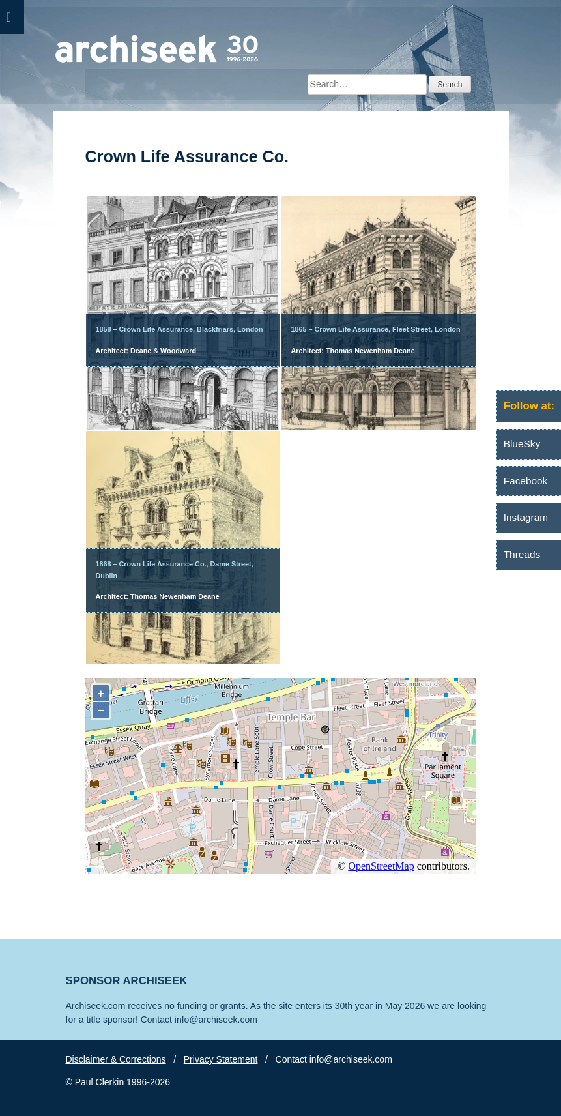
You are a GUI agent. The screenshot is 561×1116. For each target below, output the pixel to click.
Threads (522, 554)
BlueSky (522, 443)
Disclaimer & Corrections (116, 1059)
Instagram (526, 517)
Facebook (526, 480)
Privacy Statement (221, 1059)
